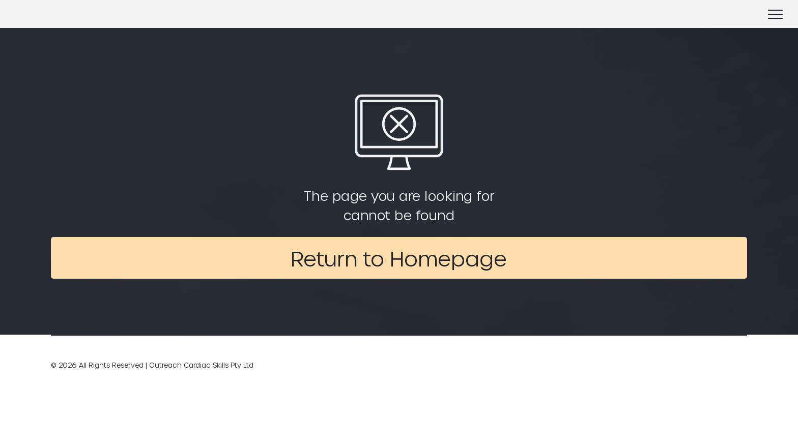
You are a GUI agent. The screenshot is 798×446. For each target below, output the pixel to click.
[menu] (775, 14)
